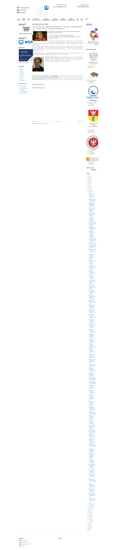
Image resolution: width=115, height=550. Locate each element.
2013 (88, 528)
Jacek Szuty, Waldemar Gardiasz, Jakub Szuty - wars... (92, 485)
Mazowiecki (22, 72)
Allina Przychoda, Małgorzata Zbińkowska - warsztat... (91, 205)
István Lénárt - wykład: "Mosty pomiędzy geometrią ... (91, 490)
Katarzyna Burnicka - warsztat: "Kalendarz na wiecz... (92, 361)
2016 (88, 523)
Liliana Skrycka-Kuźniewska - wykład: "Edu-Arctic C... (91, 292)
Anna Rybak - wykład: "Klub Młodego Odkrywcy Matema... (91, 455)
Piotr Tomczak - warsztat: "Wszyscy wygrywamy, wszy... (91, 397)
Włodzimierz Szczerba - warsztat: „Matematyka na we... (92, 350)
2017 (88, 190)
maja (90, 514)
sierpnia (90, 508)
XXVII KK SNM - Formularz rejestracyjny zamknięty (91, 471)
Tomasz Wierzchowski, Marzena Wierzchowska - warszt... (92, 195)
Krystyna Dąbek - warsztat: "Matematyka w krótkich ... (91, 387)
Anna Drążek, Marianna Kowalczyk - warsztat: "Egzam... (91, 256)
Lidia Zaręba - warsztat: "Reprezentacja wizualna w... (91, 272)
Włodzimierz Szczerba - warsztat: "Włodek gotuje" (92, 345)
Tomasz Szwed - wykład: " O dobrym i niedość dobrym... (92, 287)
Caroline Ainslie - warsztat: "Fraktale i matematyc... (91, 417)
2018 (88, 188)
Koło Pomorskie (23, 87)
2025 (88, 176)
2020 (88, 185)
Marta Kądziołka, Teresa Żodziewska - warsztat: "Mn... (91, 441)
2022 (88, 181)
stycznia (90, 520)
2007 (88, 529)
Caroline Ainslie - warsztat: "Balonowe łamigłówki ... (91, 422)
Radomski (22, 77)
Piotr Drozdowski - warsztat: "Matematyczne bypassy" (91, 356)
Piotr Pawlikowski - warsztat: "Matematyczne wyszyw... (92, 326)
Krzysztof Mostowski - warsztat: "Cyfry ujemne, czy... (92, 246)
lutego (90, 519)
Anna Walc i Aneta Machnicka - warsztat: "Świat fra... (92, 500)
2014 (88, 526)
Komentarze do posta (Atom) (42, 123)
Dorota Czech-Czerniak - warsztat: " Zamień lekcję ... (92, 219)
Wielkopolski (22, 80)
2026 (88, 175)
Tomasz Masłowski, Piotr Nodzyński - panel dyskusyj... (92, 382)
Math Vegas (22, 90)
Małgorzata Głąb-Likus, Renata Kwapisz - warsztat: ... (91, 427)
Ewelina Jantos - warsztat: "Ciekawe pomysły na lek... (92, 277)
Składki (86, 19)
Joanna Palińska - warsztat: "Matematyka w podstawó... (91, 341)
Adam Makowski (24, 540)
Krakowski (22, 69)
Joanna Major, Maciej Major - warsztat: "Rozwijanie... (91, 336)
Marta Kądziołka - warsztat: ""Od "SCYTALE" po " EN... (92, 495)
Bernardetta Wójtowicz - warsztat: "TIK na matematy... (92, 370)
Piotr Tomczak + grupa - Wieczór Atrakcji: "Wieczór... (92, 268)
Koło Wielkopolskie (23, 88)
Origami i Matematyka (24, 91)
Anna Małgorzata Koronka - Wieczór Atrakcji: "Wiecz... (92, 311)
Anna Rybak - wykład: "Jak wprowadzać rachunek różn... (92, 461)
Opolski (21, 74)
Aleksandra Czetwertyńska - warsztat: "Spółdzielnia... (92, 297)
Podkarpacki (22, 75)
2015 (88, 524)
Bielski (21, 68)
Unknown (23, 545)
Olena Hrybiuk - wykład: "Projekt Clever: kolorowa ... (92, 481)
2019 (88, 187)
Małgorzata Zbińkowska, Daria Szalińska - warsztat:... (92, 228)
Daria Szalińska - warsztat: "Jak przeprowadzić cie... (91, 476)
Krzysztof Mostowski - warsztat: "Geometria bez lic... (92, 251)
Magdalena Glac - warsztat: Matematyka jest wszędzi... (92, 436)
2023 (88, 180)
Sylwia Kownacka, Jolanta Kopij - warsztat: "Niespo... (91, 282)
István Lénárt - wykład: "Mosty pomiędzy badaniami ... (91, 450)
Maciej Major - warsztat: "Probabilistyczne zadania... (92, 331)
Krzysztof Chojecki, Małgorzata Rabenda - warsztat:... (92, 210)
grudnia (90, 191)
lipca (90, 510)
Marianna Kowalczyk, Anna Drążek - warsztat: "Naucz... (92, 262)
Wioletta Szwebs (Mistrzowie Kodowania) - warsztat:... (91, 306)
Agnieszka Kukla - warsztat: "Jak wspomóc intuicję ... (92, 445)
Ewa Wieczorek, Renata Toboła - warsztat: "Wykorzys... (92, 214)
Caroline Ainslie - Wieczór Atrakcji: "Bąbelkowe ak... (92, 413)
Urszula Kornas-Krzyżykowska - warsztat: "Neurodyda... (91, 321)
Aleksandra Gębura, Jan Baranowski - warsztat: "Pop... (92, 240)
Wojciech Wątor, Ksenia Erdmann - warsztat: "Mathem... (92, 466)
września (90, 507)
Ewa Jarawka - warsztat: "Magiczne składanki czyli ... (92, 236)
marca (90, 517)
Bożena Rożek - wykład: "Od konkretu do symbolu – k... (91, 375)
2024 (88, 178)
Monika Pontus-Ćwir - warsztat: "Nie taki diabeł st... (92, 223)
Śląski (21, 78)
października (91, 505)
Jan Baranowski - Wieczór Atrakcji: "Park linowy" (92, 365)
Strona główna (57, 121)
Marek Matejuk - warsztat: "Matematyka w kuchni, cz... (91, 409)
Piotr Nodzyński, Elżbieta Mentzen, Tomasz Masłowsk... (92, 316)
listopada (90, 503)
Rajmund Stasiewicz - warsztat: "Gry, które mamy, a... (92, 200)
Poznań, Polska (39, 79)
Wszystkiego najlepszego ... (91, 232)
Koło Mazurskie (23, 85)
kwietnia (90, 515)
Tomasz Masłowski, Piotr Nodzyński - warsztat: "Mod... (92, 379)
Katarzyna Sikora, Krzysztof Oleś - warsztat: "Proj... (92, 431)
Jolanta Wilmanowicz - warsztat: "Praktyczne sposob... (91, 403)
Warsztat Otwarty (23, 93)
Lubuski (21, 71)
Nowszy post (34, 121)
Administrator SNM (25, 542)
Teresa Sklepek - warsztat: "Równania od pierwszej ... (91, 392)
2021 (88, 183)
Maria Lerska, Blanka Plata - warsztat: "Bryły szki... (91, 302)
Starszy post (80, 121)
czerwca (90, 512)
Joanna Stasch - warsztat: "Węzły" (92, 243)
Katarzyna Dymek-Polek (26, 544)
